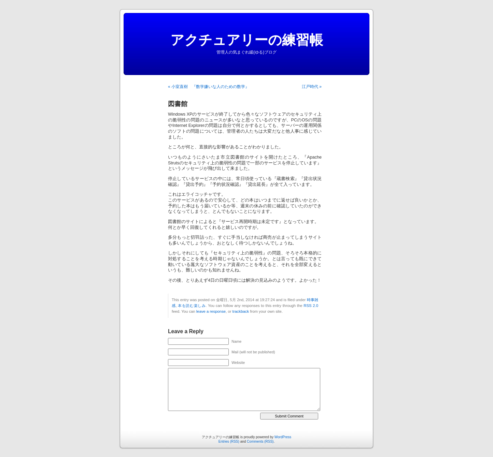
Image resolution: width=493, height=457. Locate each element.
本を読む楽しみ (192, 306)
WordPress (282, 437)
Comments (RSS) (260, 441)
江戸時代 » (312, 86)
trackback (241, 311)
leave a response (211, 311)
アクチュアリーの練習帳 (246, 39)
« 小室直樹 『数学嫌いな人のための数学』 (208, 86)
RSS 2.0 (311, 306)
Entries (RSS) (229, 441)
